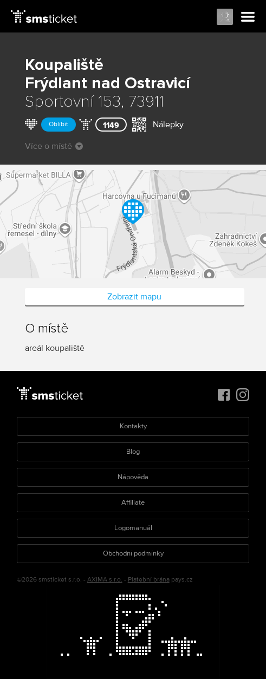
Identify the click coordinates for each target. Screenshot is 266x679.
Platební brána (149, 580)
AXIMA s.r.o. (104, 580)
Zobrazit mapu (134, 296)
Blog (133, 451)
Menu (248, 17)
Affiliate (133, 502)
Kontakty (133, 426)
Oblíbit (58, 124)
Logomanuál (133, 528)
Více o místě (54, 146)
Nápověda (133, 477)
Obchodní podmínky (133, 553)
